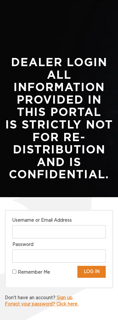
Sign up (64, 298)
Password (22, 245)
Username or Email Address (42, 220)
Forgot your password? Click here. (41, 304)
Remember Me (31, 272)
